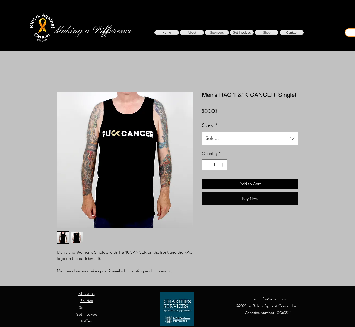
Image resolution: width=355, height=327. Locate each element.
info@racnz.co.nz (273, 299)
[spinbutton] (214, 165)
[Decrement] (206, 165)
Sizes (209, 125)
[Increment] (222, 165)
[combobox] (250, 138)
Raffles (86, 321)
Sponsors (86, 307)
